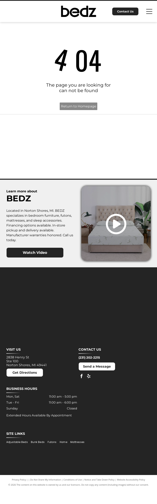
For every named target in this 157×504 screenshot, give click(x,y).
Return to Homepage (78, 106)
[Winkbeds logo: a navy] (97, 172)
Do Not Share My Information (45, 494)
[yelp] (89, 391)
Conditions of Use (72, 494)
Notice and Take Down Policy (99, 494)
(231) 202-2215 (89, 372)
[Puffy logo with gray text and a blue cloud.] (60, 172)
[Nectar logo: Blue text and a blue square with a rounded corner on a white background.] (22, 172)
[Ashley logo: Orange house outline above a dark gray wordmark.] (22, 135)
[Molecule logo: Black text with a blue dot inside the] (134, 135)
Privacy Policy (19, 494)
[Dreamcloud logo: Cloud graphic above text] (60, 135)
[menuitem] (18, 457)
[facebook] (81, 391)
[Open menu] (149, 11)
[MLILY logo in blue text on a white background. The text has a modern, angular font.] (97, 135)
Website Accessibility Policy (131, 494)
